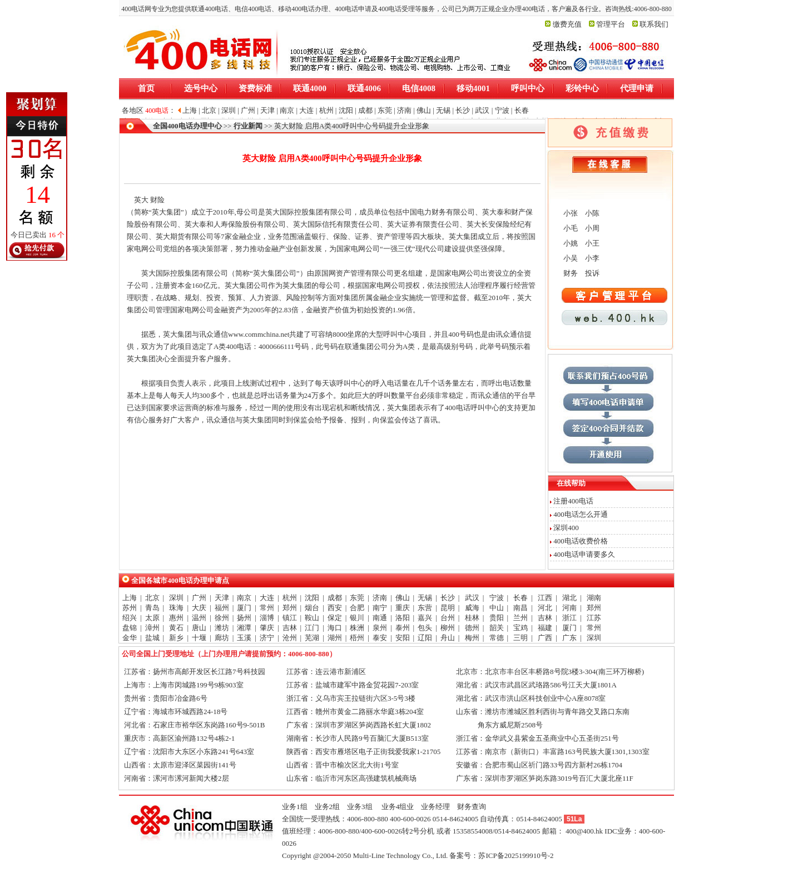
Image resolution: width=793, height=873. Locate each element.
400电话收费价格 (580, 541)
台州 (447, 617)
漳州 (152, 627)
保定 (335, 617)
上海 (129, 597)
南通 (380, 617)
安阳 (402, 637)
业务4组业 (397, 806)
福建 (545, 627)
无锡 (425, 597)
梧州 (357, 637)
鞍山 (312, 617)
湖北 (569, 597)
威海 (472, 607)
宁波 (496, 597)
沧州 (289, 637)
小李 (591, 258)
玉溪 (244, 637)
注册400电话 (573, 501)
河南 (569, 607)
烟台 (312, 607)
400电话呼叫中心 (472, 407)
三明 (520, 637)
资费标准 (255, 88)
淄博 (267, 617)
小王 (591, 243)
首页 (146, 88)
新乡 (176, 637)
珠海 (176, 607)
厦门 (244, 607)
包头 (425, 627)
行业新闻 (248, 126)
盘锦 (129, 627)
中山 (496, 607)
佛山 (402, 597)
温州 (199, 617)
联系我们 (654, 24)
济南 (380, 597)
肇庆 (267, 627)
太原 (152, 617)
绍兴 (129, 617)
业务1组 (295, 806)
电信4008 (418, 88)
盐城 (152, 637)
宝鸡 (520, 627)
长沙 (447, 597)
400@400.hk (584, 831)
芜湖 (312, 637)
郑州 (289, 607)
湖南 (594, 597)
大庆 (199, 607)
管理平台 (610, 24)
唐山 (199, 627)
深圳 (176, 597)
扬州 (244, 617)
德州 (472, 627)
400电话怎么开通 (580, 514)
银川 (357, 617)
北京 (152, 597)
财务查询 (471, 806)
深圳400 (566, 527)
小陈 (591, 213)
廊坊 (222, 637)
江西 (545, 597)
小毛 (570, 228)
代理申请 (636, 88)
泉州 (380, 627)
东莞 (357, 597)
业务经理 (435, 806)
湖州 (335, 637)
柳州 (447, 627)
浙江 (569, 617)
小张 (570, 213)
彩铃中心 (582, 88)
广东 (569, 637)
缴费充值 (567, 24)
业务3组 (360, 806)
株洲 (357, 627)
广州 (199, 597)
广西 (545, 637)
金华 (129, 637)
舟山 (447, 637)
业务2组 (327, 806)
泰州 (402, 627)
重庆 (402, 607)
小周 (591, 228)
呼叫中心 (527, 88)
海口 (335, 627)
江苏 (594, 617)
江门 (312, 627)
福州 (222, 607)
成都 (335, 597)
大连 (267, 597)
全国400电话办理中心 (187, 126)
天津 (222, 597)
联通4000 (309, 88)
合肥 (357, 607)
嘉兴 (425, 617)
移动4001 (473, 88)
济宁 (267, 637)
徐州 (222, 617)
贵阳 (496, 617)
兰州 (520, 617)
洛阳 (402, 617)
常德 (496, 637)
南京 (244, 597)
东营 (425, 607)
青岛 (152, 607)
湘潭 (244, 627)
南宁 (380, 607)
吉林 (545, 617)
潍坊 (222, 627)
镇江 (289, 617)
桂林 (472, 617)
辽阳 (425, 637)
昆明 (447, 607)
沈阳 (312, 597)
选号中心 (200, 88)
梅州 (472, 637)
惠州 (176, 617)
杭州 (289, 597)
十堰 (199, 637)
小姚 (570, 243)
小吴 (570, 258)
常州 (267, 607)
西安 (335, 607)
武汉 (472, 597)
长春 (520, 597)
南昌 (520, 607)
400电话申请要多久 (584, 554)
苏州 (129, 607)
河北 (545, 607)
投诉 (591, 273)
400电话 (238, 346)
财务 (570, 273)
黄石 (176, 627)
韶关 (496, 627)
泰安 (380, 637)
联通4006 (364, 88)
